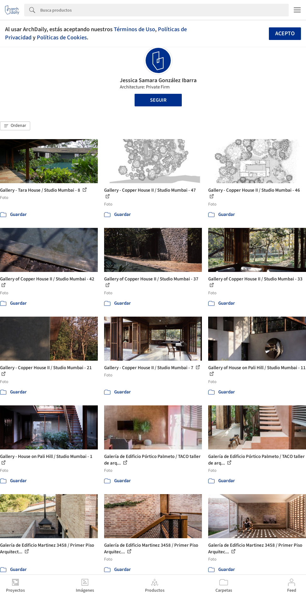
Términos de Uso (134, 29)
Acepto (285, 33)
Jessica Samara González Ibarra (158, 80)
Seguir (158, 100)
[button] (15, 125)
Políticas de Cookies (62, 37)
